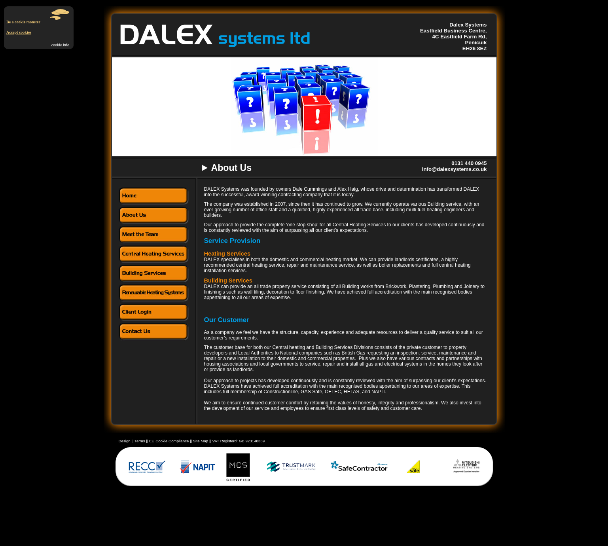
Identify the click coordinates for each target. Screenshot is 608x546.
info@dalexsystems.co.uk (454, 169)
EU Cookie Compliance (169, 441)
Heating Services (227, 253)
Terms (140, 441)
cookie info (60, 45)
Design (125, 441)
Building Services (228, 280)
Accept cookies (18, 32)
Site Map (200, 441)
